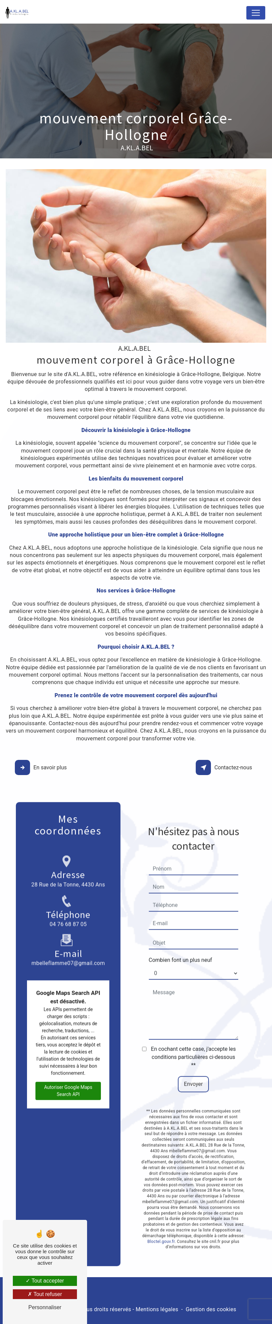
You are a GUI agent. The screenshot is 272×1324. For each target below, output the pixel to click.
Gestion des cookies (211, 1309)
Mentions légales (157, 1309)
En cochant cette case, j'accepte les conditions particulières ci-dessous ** (193, 1039)
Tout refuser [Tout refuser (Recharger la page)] (45, 1294)
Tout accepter (45, 1281)
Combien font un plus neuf (180, 942)
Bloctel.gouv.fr (161, 1223)
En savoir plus (42, 767)
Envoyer (193, 1066)
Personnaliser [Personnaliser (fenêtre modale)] (44, 1307)
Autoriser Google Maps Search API (68, 1073)
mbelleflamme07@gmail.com (68, 928)
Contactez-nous (225, 767)
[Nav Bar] (255, 13)
